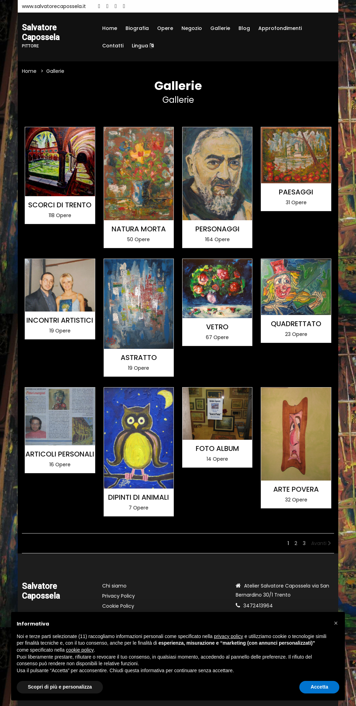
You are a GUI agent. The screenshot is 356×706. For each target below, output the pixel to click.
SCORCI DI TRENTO (59, 205)
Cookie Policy (118, 606)
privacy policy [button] (228, 636)
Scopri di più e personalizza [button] (60, 687)
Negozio (191, 28)
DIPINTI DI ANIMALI (138, 497)
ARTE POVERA (296, 489)
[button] (335, 623)
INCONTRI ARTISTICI (59, 320)
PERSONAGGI (217, 229)
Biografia (137, 28)
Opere (165, 28)
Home (109, 28)
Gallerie (220, 28)
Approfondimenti (280, 28)
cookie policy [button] (80, 650)
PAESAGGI (296, 192)
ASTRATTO (139, 357)
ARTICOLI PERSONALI (59, 454)
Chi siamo (114, 585)
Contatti (112, 45)
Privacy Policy (118, 595)
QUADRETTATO (296, 324)
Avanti (321, 543)
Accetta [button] (319, 687)
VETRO (217, 327)
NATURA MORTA (139, 229)
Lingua (143, 45)
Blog (244, 28)
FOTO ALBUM (217, 448)
